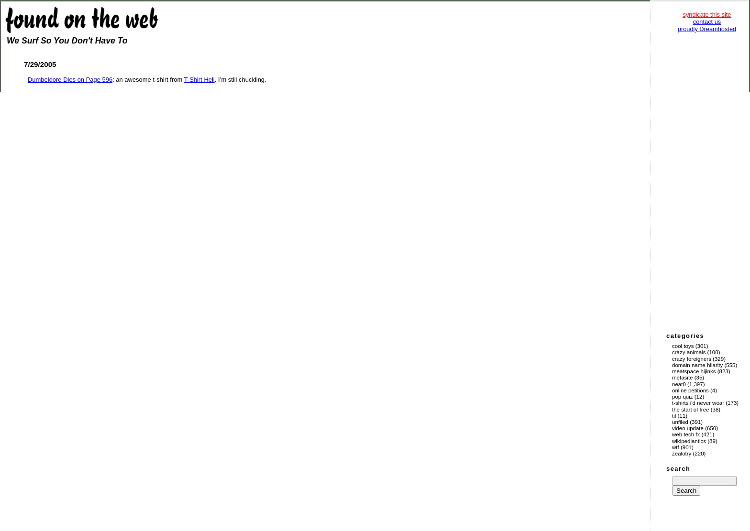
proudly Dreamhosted (707, 29)
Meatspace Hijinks (694, 371)
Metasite (682, 377)
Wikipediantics (689, 441)
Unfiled (680, 422)
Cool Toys (683, 346)
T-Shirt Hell (199, 79)
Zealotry (681, 453)
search (678, 468)
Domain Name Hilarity (697, 365)
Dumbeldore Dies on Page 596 (70, 79)
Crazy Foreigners (691, 359)
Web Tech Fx (686, 434)
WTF (675, 447)
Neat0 (679, 384)
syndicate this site (707, 14)
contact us (707, 21)
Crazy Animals (689, 352)
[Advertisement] (707, 181)
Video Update (688, 428)
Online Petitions (690, 390)
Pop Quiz (682, 397)
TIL (674, 416)
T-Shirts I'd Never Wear (698, 403)
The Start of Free (690, 409)
